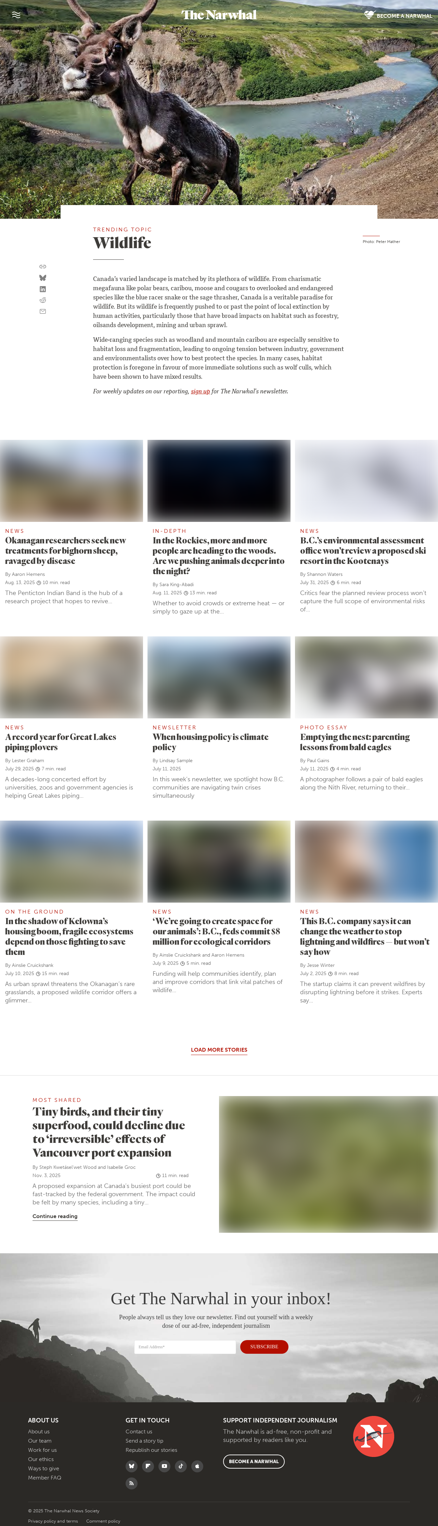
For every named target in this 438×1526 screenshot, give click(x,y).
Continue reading (55, 1216)
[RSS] (133, 1483)
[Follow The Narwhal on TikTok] (182, 1466)
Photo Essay (324, 727)
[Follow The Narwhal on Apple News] (199, 1466)
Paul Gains (318, 761)
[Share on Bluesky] (42, 278)
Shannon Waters (325, 574)
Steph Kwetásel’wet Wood (67, 1167)
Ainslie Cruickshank (32, 965)
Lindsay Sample (176, 761)
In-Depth (170, 531)
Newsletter (175, 727)
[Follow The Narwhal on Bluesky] (133, 1466)
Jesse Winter (321, 965)
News (15, 531)
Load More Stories (219, 1049)
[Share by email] (42, 312)
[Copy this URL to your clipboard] (42, 266)
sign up (200, 392)
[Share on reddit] (42, 300)
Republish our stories (151, 1450)
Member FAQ (44, 1477)
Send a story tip (144, 1440)
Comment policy (103, 1521)
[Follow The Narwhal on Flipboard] (149, 1466)
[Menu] (16, 14)
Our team (40, 1440)
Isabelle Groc (121, 1167)
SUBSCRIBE (260, 1345)
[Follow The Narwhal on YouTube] (166, 1466)
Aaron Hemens (28, 574)
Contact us (139, 1431)
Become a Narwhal (398, 15)
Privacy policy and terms (53, 1521)
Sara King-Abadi (176, 585)
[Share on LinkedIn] (42, 289)
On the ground (34, 911)
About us (39, 1431)
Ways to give (43, 1468)
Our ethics (41, 1459)
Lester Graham (28, 761)
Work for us (42, 1450)
